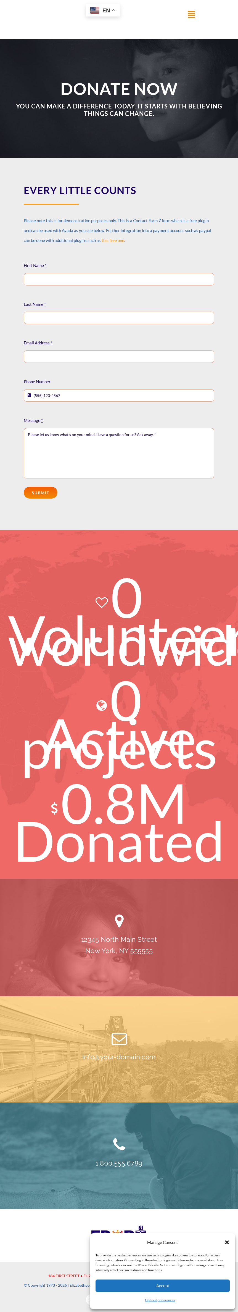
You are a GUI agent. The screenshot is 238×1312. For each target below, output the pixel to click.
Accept (162, 1285)
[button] (227, 1242)
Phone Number (37, 381)
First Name (35, 265)
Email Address (38, 342)
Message (33, 420)
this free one (113, 240)
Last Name (35, 304)
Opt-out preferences (160, 1300)
